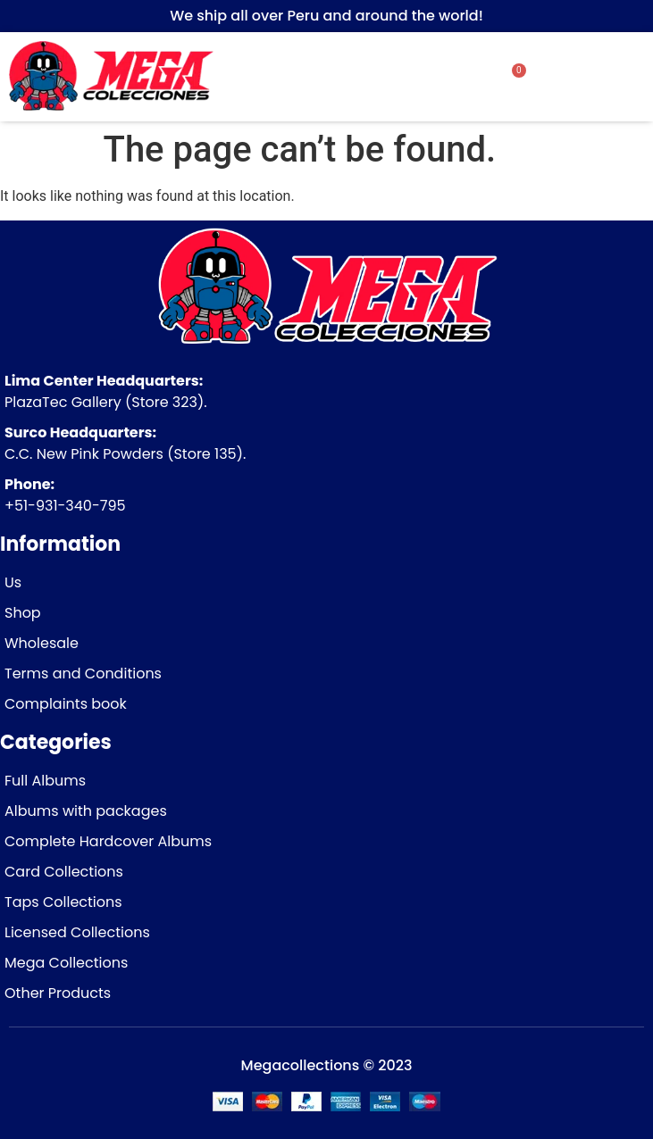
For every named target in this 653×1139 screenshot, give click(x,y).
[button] (597, 77)
